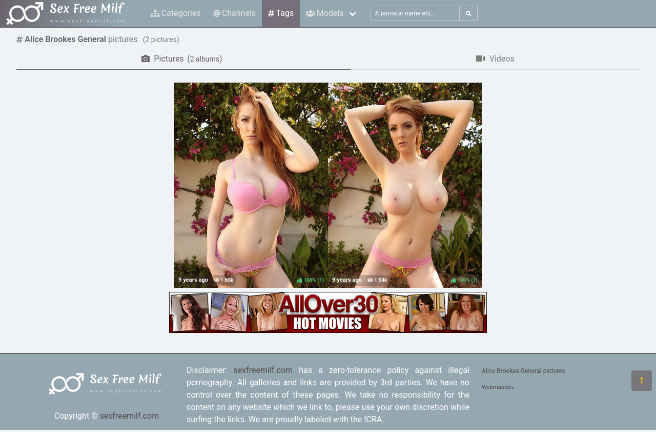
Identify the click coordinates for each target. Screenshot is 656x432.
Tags (281, 13)
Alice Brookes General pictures (523, 371)
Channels (234, 13)
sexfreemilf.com (129, 416)
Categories (176, 13)
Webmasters (498, 387)
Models (324, 13)
